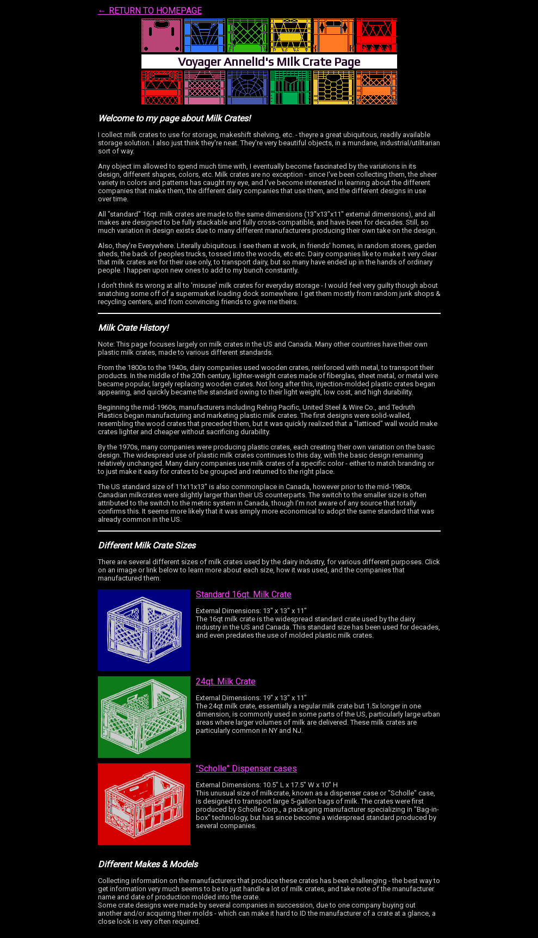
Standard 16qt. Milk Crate (244, 594)
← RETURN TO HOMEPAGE (150, 10)
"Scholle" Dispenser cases (246, 768)
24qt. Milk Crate (226, 681)
